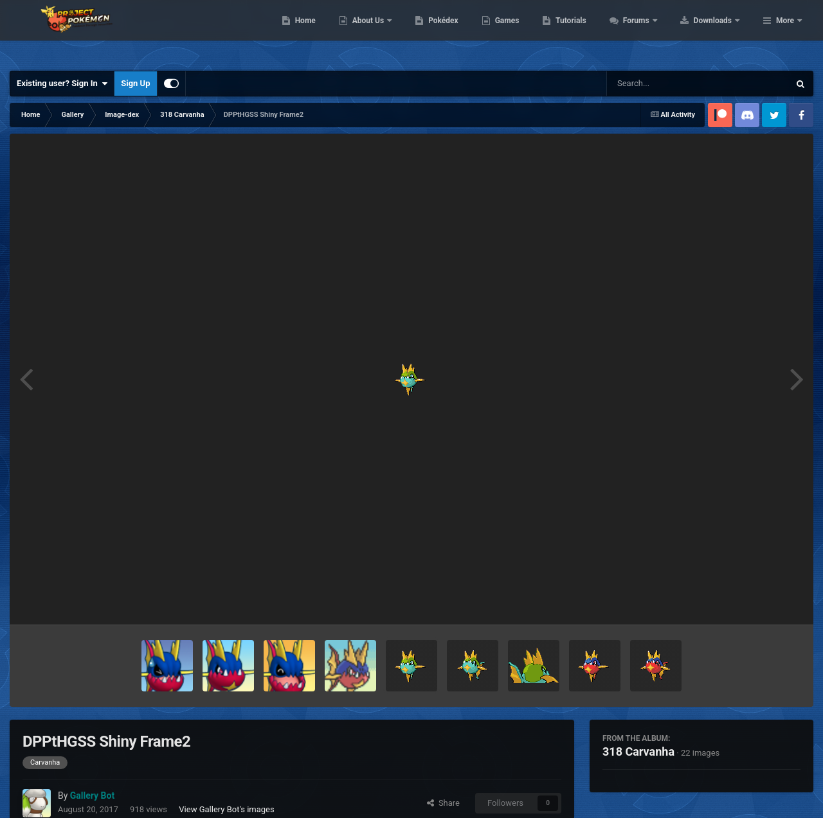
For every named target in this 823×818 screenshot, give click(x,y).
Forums (718, 32)
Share (443, 803)
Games (588, 32)
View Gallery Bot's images (226, 809)
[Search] (665, 83)
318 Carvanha (638, 751)
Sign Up (135, 83)
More (785, 32)
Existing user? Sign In (62, 83)
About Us (450, 32)
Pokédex (525, 32)
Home (386, 32)
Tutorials (653, 32)
